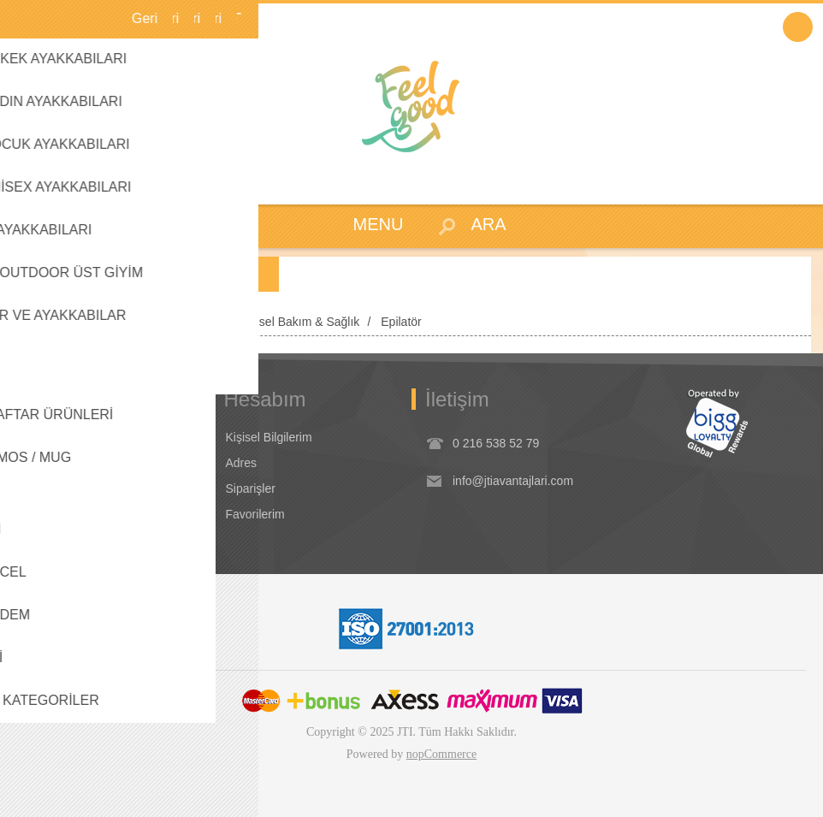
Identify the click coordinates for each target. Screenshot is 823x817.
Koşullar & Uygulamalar (86, 437)
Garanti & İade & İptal (81, 463)
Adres (242, 463)
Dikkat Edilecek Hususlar (90, 514)
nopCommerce (441, 754)
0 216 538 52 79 (496, 443)
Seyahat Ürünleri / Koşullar (95, 488)
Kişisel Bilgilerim (269, 437)
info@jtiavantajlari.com (513, 481)
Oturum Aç (798, 27)
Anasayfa (41, 322)
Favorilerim (255, 514)
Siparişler (250, 488)
